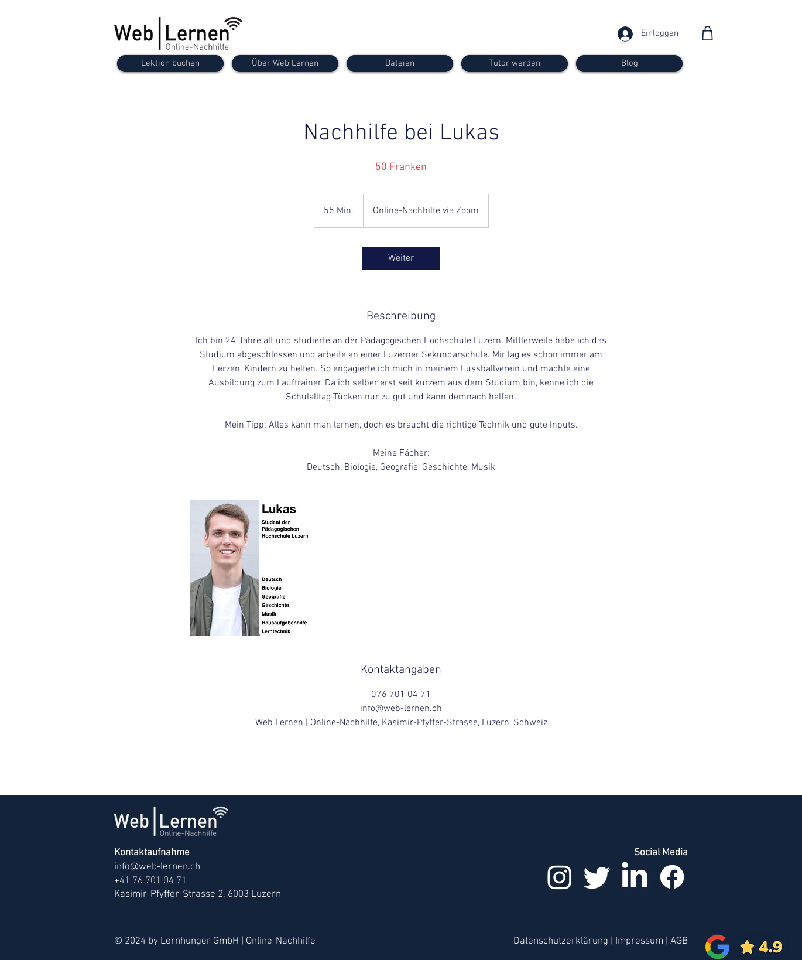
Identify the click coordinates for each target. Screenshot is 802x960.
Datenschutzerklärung (560, 941)
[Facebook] (672, 877)
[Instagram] (559, 877)
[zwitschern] (597, 877)
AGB (679, 941)
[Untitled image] (258, 568)
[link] (401, 258)
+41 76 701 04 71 (150, 881)
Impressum (639, 941)
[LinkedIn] (634, 877)
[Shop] (707, 33)
